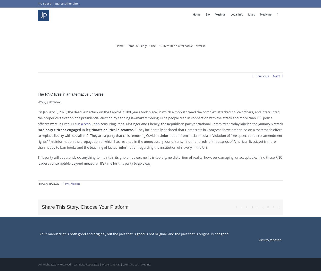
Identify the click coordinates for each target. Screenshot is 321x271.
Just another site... (67, 4)
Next (276, 76)
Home (66, 183)
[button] (277, 14)
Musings (75, 183)
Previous (262, 76)
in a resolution (88, 124)
